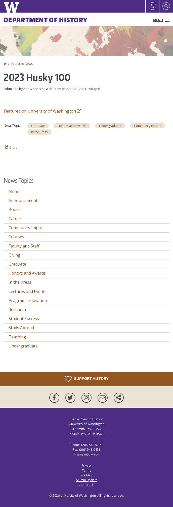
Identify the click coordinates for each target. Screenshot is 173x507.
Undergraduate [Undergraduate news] (110, 126)
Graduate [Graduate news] (38, 126)
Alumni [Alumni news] (15, 191)
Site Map (86, 475)
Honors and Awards (27, 273)
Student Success (24, 318)
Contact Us (86, 485)
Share (11, 147)
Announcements (24, 200)
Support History (87, 378)
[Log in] (152, 6)
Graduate (17, 264)
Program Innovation (28, 300)
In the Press (20, 282)
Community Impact (26, 227)
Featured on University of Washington (42, 111)
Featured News (22, 64)
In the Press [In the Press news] (39, 132)
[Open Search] (166, 6)
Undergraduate (23, 346)
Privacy (86, 465)
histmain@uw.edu (86, 454)
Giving (14, 255)
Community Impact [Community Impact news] (147, 126)
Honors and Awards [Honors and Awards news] (72, 126)
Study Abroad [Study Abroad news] (21, 327)
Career (15, 218)
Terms (86, 470)
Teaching (17, 337)
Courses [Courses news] (16, 236)
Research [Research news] (17, 309)
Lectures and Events (28, 291)
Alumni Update (86, 480)
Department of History (46, 20)
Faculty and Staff (24, 246)
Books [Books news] (15, 209)
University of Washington (78, 495)
